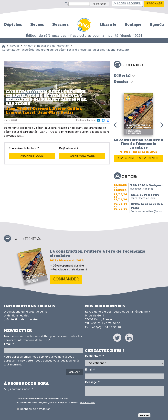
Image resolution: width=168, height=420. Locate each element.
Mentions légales (18, 316)
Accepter (144, 415)
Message (92, 382)
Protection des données (22, 319)
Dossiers (60, 24)
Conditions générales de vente (27, 312)
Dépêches (13, 24)
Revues (37, 24)
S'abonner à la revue (138, 158)
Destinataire (94, 356)
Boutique (133, 24)
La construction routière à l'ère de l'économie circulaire (138, 144)
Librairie (107, 24)
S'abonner (154, 3)
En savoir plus (87, 403)
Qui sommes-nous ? (20, 389)
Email (9, 344)
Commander (66, 279)
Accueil (84, 24)
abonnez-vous (32, 156)
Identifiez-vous (82, 156)
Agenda (156, 24)
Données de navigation (35, 409)
